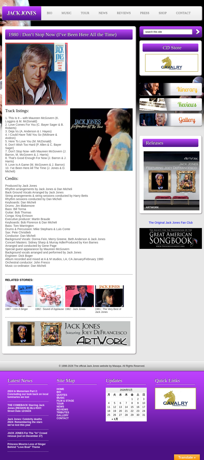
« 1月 (115, 419)
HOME (60, 389)
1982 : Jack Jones (75, 309)
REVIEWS (124, 13)
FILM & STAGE (65, 400)
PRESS (144, 13)
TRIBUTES (63, 412)
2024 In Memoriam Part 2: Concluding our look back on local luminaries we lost (27, 394)
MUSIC (67, 13)
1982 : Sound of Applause (49, 309)
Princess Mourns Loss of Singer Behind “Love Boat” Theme (26, 446)
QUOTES (62, 395)
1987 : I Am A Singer (16, 309)
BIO (49, 13)
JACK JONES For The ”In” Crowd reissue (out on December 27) (27, 434)
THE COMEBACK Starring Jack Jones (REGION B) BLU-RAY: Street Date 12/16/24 (25, 408)
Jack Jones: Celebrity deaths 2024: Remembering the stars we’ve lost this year (24, 422)
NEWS (103, 13)
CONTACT (183, 13)
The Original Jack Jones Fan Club (171, 222)
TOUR (85, 13)
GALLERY (62, 415)
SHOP (163, 13)
